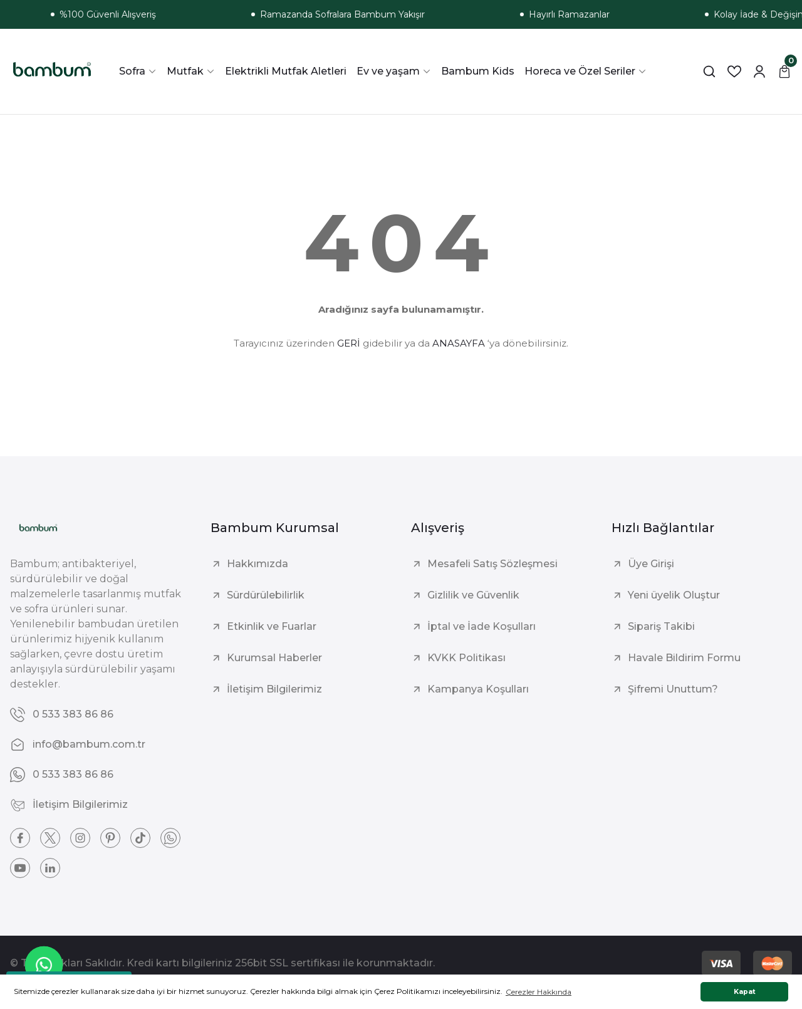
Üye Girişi (651, 564)
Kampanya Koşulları (478, 689)
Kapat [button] (745, 992)
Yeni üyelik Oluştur (674, 595)
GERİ (348, 343)
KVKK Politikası (466, 658)
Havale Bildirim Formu (684, 658)
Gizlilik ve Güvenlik (473, 595)
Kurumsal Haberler (274, 658)
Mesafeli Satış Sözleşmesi (492, 564)
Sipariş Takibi (661, 626)
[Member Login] (759, 71)
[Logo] (52, 71)
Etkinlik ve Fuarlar (271, 626)
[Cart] (784, 71)
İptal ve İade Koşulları (481, 626)
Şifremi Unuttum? (673, 689)
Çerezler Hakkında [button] (538, 991)
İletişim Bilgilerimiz (274, 689)
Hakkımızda (257, 564)
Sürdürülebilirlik (266, 595)
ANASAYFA (458, 343)
